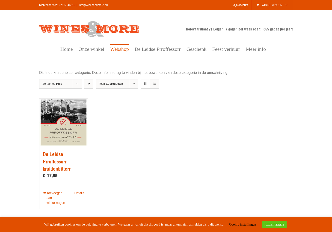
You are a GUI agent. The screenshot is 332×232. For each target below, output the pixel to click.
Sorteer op (52, 83)
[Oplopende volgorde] (88, 84)
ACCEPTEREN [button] (274, 224)
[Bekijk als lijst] (154, 83)
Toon (111, 83)
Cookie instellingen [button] (242, 224)
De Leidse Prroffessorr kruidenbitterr (57, 161)
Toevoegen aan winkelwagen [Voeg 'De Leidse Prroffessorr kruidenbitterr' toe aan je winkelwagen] (55, 198)
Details (79, 193)
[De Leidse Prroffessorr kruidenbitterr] (63, 122)
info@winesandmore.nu (93, 5)
